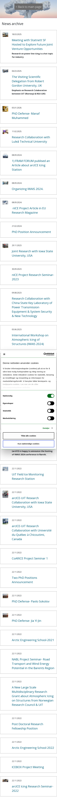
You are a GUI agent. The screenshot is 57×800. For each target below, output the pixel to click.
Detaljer (46, 428)
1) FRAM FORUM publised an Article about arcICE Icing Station (31, 165)
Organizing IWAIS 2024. (27, 189)
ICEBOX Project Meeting (28, 767)
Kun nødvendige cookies (28, 444)
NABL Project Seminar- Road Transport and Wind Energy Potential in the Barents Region (33, 663)
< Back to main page (28, 7)
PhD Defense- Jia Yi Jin (26, 621)
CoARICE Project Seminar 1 (30, 558)
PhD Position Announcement (31, 232)
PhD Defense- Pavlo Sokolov (30, 601)
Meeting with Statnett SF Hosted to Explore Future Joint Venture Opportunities (32, 44)
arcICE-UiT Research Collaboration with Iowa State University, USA (32, 502)
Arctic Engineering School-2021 (33, 640)
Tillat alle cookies (28, 436)
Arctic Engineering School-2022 (33, 748)
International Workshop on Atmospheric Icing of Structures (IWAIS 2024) (30, 339)
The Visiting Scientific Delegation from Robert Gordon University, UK (28, 81)
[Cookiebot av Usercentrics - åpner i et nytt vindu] (43, 354)
